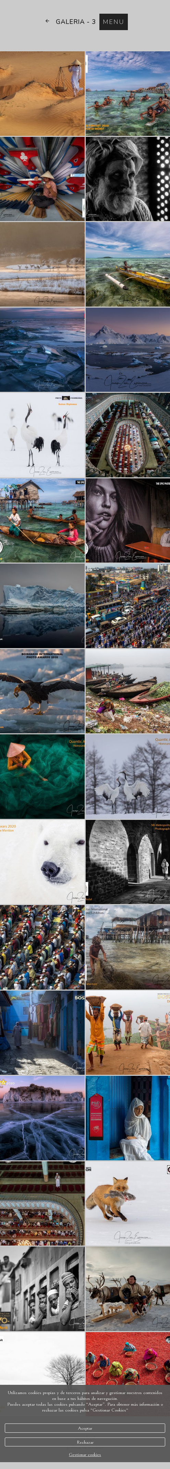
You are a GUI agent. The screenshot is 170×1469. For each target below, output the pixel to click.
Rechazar (85, 1442)
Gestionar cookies (85, 1454)
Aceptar (85, 1428)
